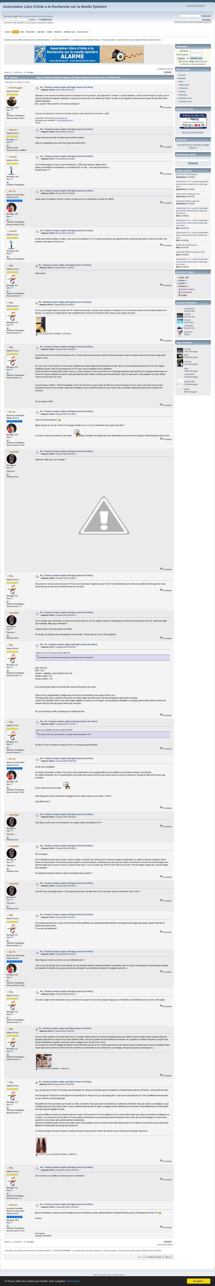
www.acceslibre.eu (61, 118)
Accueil (182, 75)
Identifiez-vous (185, 98)
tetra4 (178, 187)
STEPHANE (186, 292)
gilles (198, 201)
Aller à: (140, 1257)
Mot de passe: (182, 55)
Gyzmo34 (188, 332)
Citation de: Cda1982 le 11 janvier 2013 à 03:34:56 (54, 730)
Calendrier (183, 88)
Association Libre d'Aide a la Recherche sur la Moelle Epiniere (55, 7)
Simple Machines (118, 1275)
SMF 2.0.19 (97, 1275)
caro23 (13, 156)
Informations (76, 1281)
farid (186, 369)
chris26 (187, 314)
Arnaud (187, 320)
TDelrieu (187, 362)
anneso (13, 1204)
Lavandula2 (189, 309)
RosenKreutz (181, 213)
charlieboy (188, 326)
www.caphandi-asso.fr (65, 120)
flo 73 (12, 191)
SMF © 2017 (107, 1275)
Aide (181, 82)
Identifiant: (184, 51)
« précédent (161, 69)
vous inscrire (48, 16)
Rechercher (184, 85)
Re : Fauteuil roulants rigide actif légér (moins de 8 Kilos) (66, 87)
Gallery (182, 92)
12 (25, 72)
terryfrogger (16, 87)
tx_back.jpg (41, 334)
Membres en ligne (186, 289)
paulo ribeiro (180, 225)
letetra (187, 389)
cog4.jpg (40, 1068)
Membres (183, 95)
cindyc (197, 194)
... (13, 72)
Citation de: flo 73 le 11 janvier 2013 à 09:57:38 (53, 653)
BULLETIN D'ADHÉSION (193, 132)
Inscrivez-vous (185, 101)
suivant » (170, 69)
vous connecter (32, 16)
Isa (196, 174)
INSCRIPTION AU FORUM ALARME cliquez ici (192, 22)
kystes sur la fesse (184, 174)
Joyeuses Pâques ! (184, 201)
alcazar (13, 129)
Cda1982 (14, 451)
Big (11, 265)
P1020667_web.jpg (44, 1154)
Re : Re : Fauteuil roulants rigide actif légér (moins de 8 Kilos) (68, 644)
